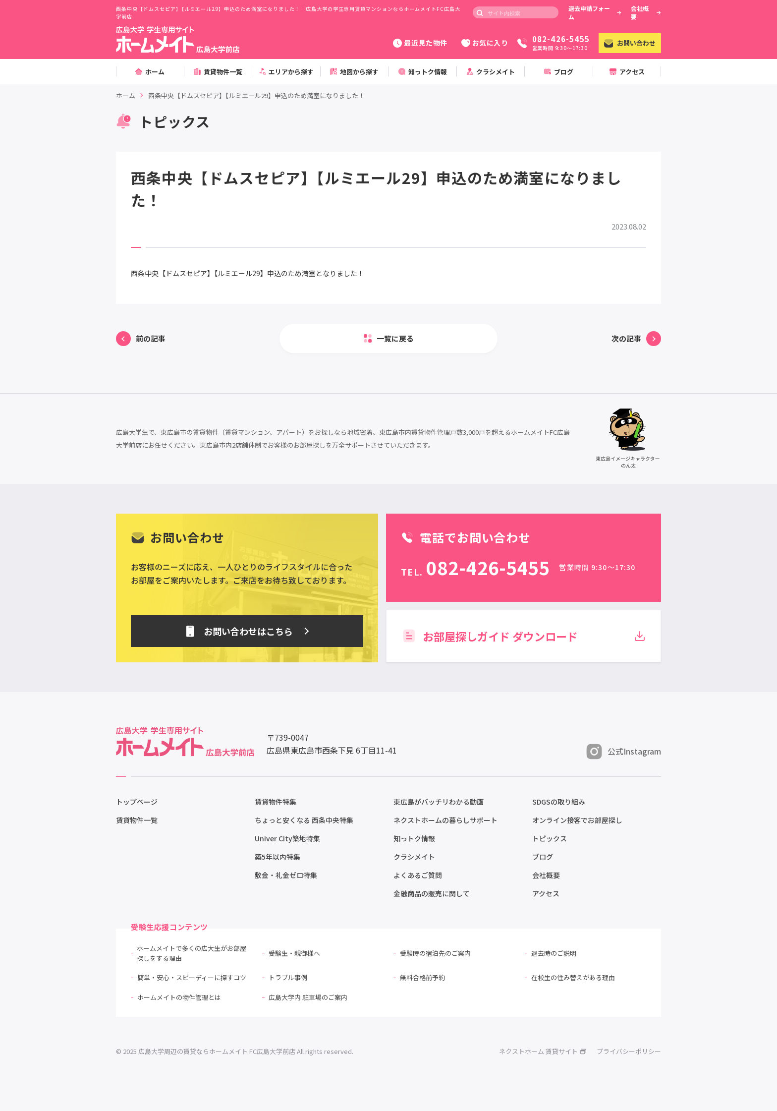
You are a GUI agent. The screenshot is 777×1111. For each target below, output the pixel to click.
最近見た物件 (420, 43)
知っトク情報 (414, 838)
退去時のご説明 (553, 953)
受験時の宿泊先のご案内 (435, 953)
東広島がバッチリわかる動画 (438, 802)
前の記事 (151, 338)
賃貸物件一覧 (137, 820)
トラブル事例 (288, 977)
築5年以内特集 (277, 857)
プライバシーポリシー (629, 1051)
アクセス (545, 893)
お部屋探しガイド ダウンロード (523, 636)
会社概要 (646, 12)
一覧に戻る (395, 338)
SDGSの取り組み (558, 802)
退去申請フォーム (594, 12)
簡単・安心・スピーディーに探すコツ (191, 977)
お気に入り (484, 43)
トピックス (549, 838)
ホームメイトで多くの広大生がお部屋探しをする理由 (191, 953)
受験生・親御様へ (294, 953)
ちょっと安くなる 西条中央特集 (304, 820)
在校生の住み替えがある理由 (573, 977)
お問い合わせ (630, 43)
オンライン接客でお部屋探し (577, 820)
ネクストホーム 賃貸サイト (543, 1051)
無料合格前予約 (422, 977)
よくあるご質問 (417, 875)
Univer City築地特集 (287, 838)
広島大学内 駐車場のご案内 (308, 997)
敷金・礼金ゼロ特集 (286, 875)
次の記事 (626, 338)
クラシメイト (414, 857)
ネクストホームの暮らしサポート (445, 820)
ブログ (542, 857)
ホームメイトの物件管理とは (179, 997)
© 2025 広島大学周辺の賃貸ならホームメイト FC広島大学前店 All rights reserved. (234, 1051)
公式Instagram (623, 752)
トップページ (137, 802)
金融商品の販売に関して (431, 893)
